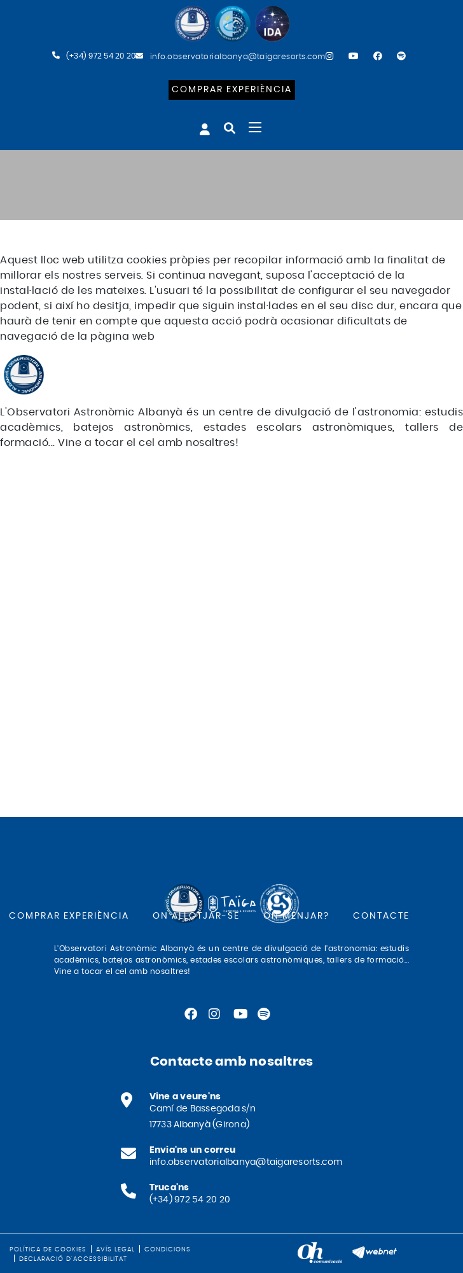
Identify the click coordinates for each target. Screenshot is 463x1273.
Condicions (167, 1249)
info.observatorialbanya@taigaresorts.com (238, 56)
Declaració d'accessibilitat (73, 1259)
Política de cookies (48, 1249)
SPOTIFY (28, 514)
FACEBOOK (36, 468)
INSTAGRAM (37, 483)
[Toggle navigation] (255, 127)
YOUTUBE (32, 499)
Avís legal (115, 1249)
